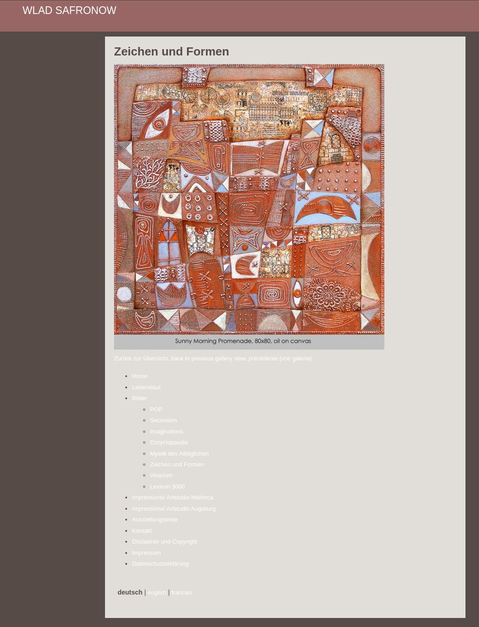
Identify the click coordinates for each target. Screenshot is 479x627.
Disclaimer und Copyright (164, 541)
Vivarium (161, 475)
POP (156, 409)
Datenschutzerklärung (160, 563)
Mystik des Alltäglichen (179, 453)
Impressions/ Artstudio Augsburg (174, 508)
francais (182, 592)
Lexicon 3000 (167, 486)
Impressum (146, 552)
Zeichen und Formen (177, 464)
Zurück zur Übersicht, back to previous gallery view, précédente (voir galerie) (213, 358)
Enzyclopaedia (169, 442)
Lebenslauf (146, 387)
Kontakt (142, 530)
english (157, 592)
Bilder (139, 398)
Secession (163, 420)
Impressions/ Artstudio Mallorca (172, 497)
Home (140, 376)
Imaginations (166, 431)
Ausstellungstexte (155, 519)
